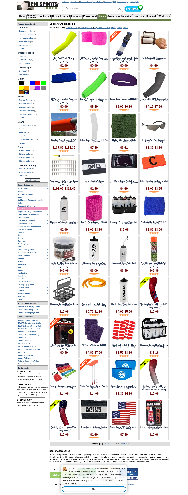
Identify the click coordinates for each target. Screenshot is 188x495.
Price (20, 147)
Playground (90, 16)
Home (22, 16)
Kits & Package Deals (26, 250)
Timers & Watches (25, 282)
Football (65, 16)
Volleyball (126, 16)
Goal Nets (22, 241)
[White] (26, 83)
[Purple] (37, 88)
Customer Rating (27, 165)
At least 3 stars (26, 169)
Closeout (23, 56)
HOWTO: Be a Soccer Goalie (29, 323)
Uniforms (21, 296)
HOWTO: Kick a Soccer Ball (29, 329)
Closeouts (151, 16)
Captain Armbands (28, 34)
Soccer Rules (23, 352)
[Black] (21, 83)
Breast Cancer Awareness (28, 209)
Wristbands (25, 45)
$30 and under (26, 157)
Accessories (23, 188)
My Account (65, 2)
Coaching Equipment (26, 220)
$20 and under (26, 154)
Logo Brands (25, 136)
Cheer (55, 16)
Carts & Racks (23, 217)
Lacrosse (76, 16)
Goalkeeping (23, 244)
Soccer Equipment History (28, 335)
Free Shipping (25, 63)
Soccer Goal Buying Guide (28, 313)
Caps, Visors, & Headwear (28, 215)
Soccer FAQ (22, 338)
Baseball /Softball (32, 16)
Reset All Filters (30, 180)
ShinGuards (22, 264)
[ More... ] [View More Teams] (22, 118)
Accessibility (108, 2)
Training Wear (23, 287)
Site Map (131, 484)
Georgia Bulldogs (27, 100)
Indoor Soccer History (27, 332)
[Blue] (32, 83)
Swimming (113, 16)
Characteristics (26, 53)
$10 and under (26, 150)
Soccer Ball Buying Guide (28, 310)
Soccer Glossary (24, 340)
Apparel (21, 191)
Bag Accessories (27, 31)
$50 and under (26, 161)
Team (21, 96)
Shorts (20, 267)
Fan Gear (139, 16)
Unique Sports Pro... (28, 139)
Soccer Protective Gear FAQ (29, 349)
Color (21, 79)
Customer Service (86, 2)
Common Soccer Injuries (28, 320)
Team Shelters (23, 279)
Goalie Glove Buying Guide (29, 307)
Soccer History (24, 343)
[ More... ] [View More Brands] (22, 143)
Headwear (24, 74)
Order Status (74, 2)
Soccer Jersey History (27, 346)
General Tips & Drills (26, 364)
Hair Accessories (27, 38)
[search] (67, 9)
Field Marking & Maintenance (29, 226)
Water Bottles (26, 42)
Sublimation (22, 273)
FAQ (114, 2)
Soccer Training (24, 358)
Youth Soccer (23, 299)
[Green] (43, 83)
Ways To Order (98, 2)
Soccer (102, 16)
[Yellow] (21, 88)
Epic (22, 129)
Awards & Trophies (25, 194)
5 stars (23, 176)
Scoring (21, 261)
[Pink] (32, 88)
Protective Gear (24, 255)
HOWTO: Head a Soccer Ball (29, 326)
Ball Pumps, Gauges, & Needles (31, 200)
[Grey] (43, 88)
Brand (21, 122)
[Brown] (21, 92)
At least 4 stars (26, 172)
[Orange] (26, 88)
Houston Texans (26, 104)
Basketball (45, 16)
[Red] (37, 83)
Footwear (21, 232)
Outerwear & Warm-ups (27, 252)
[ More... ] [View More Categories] (22, 49)
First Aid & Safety (25, 229)
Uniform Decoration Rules (28, 361)
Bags (20, 197)
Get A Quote (134, 2)
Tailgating (22, 276)
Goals (20, 247)
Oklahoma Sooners (28, 114)
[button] (134, 11)
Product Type (25, 67)
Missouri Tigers (26, 107)
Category (23, 27)
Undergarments (24, 293)
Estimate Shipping (123, 2)
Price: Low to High (72, 28)
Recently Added (122, 28)
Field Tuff (24, 132)
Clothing (24, 71)
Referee (21, 258)
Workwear (164, 16)
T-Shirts (21, 290)
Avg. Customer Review (102, 28)
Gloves (20, 238)
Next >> (125, 443)
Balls (20, 203)
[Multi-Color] (26, 92)
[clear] (119, 9)
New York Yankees (27, 111)
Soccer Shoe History (26, 355)
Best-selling (60, 28)
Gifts (19, 235)
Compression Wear (25, 223)
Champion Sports (27, 125)
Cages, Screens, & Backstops (30, 212)
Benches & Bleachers (26, 206)
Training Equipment (26, 285)
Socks (20, 270)
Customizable (26, 60)
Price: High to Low (86, 28)
